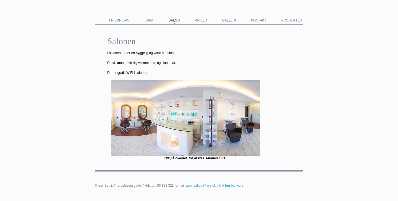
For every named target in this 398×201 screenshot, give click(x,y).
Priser (201, 20)
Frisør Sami (119, 20)
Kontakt (258, 20)
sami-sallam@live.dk (200, 185)
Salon (174, 20)
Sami (149, 20)
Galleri (229, 20)
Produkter (291, 20)
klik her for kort (231, 185)
